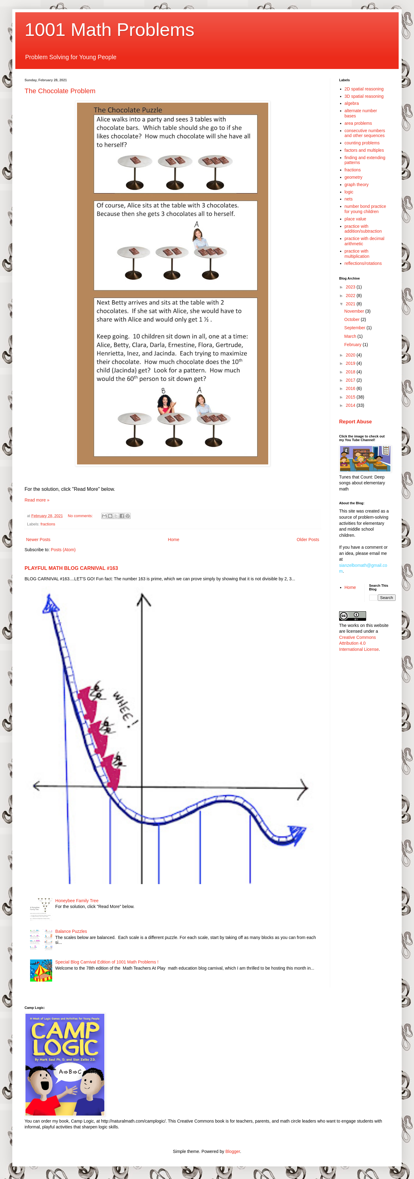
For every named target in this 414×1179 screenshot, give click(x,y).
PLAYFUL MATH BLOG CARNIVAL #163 (71, 568)
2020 (351, 355)
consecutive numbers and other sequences (365, 133)
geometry (353, 177)
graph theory (357, 184)
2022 (351, 295)
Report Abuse (355, 421)
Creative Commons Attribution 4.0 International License (359, 643)
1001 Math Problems (110, 29)
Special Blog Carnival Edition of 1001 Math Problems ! (106, 962)
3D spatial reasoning (364, 96)
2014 (351, 405)
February (353, 344)
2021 (351, 303)
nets (349, 198)
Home (173, 539)
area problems (358, 123)
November (354, 311)
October (352, 319)
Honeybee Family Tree (77, 900)
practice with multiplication (357, 254)
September (355, 327)
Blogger (232, 1151)
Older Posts (308, 539)
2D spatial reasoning (364, 88)
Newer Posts (38, 539)
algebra (352, 103)
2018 (351, 371)
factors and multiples (364, 150)
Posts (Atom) (63, 549)
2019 (351, 363)
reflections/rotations (363, 263)
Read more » (37, 500)
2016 (351, 388)
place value (355, 218)
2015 (351, 397)
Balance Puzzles (71, 931)
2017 (351, 380)
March (351, 336)
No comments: (81, 516)
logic (349, 191)
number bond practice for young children (365, 209)
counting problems (362, 142)
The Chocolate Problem (60, 91)
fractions (48, 524)
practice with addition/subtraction (363, 229)
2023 (351, 286)
